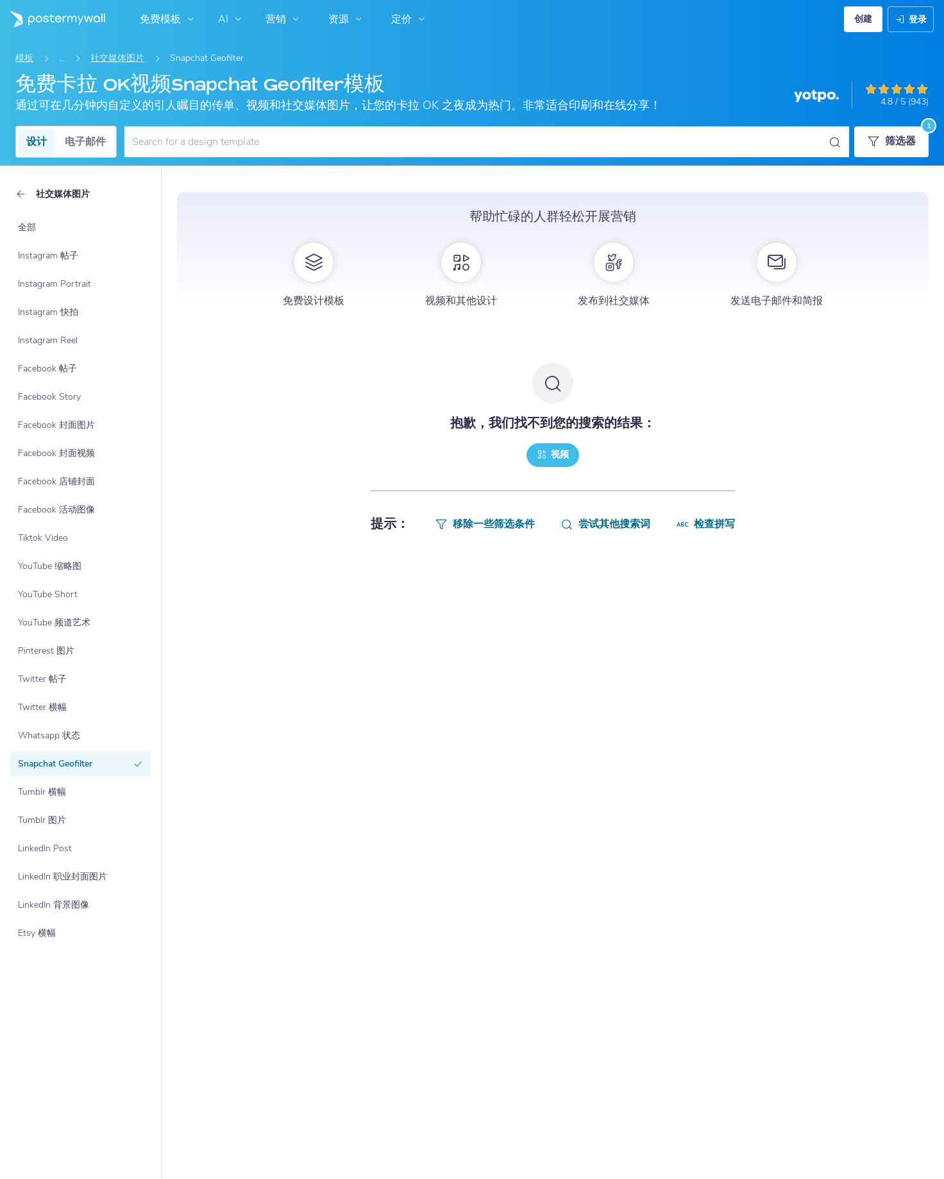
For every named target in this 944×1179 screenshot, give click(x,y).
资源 (346, 19)
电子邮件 (85, 142)
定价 (409, 19)
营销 (284, 19)
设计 (36, 142)
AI (231, 19)
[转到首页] (52, 19)
